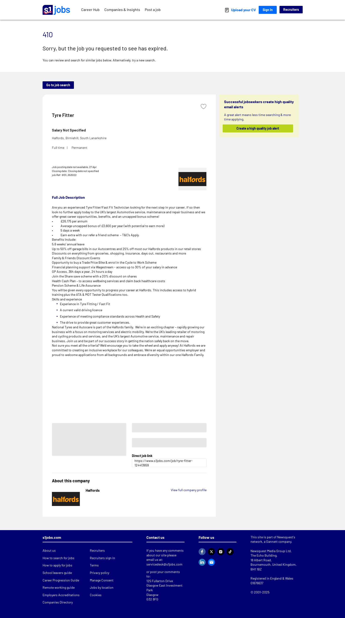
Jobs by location (101, 587)
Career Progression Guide (61, 580)
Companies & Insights (122, 9)
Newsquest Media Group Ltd (271, 551)
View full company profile (189, 490)
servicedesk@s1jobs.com (164, 564)
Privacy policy (99, 573)
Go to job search (58, 85)
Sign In (268, 10)
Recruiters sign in (102, 558)
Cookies (96, 595)
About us (49, 550)
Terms (94, 565)
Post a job (153, 9)
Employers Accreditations (61, 595)
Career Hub (90, 9)
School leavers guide (57, 573)
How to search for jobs (58, 558)
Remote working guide (59, 587)
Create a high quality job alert (257, 128)
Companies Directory (58, 602)
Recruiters (291, 9)
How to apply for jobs (57, 565)
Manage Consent (101, 580)
